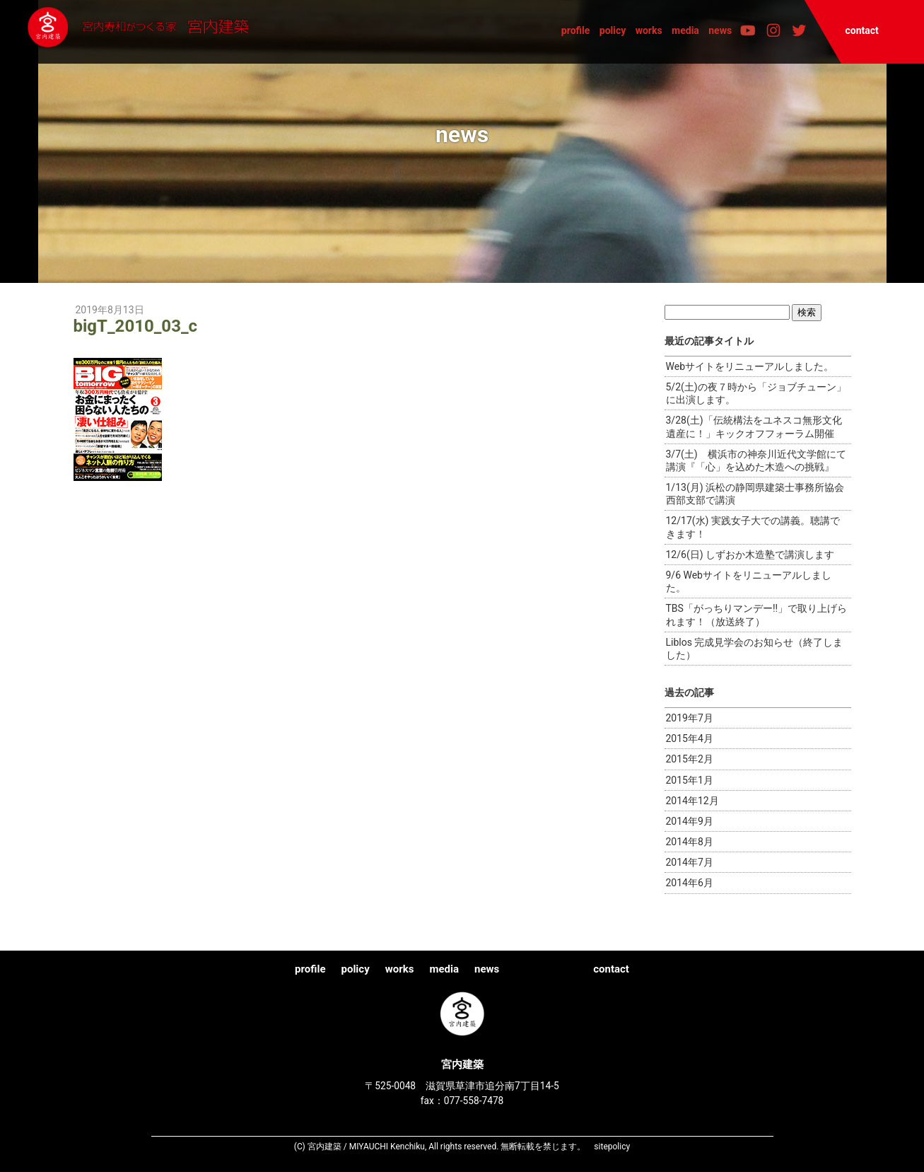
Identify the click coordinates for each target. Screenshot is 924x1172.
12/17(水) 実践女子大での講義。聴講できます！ (753, 527)
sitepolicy (612, 1146)
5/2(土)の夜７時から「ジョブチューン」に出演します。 (756, 393)
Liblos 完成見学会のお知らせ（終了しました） (754, 649)
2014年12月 (692, 800)
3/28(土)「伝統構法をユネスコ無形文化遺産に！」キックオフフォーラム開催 (754, 426)
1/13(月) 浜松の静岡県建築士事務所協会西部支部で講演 (755, 494)
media (685, 30)
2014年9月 (689, 821)
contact (861, 30)
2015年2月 (689, 759)
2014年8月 (689, 841)
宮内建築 (170, 31)
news (720, 30)
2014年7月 (689, 862)
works (649, 30)
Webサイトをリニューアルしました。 (750, 366)
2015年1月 (689, 780)
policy (613, 30)
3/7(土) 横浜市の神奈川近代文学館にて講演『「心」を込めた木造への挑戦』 (756, 460)
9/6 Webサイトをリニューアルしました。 (748, 581)
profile (575, 30)
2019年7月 (689, 718)
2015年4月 (689, 738)
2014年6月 (689, 882)
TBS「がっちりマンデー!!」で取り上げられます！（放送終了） (757, 615)
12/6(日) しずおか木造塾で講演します (750, 554)
